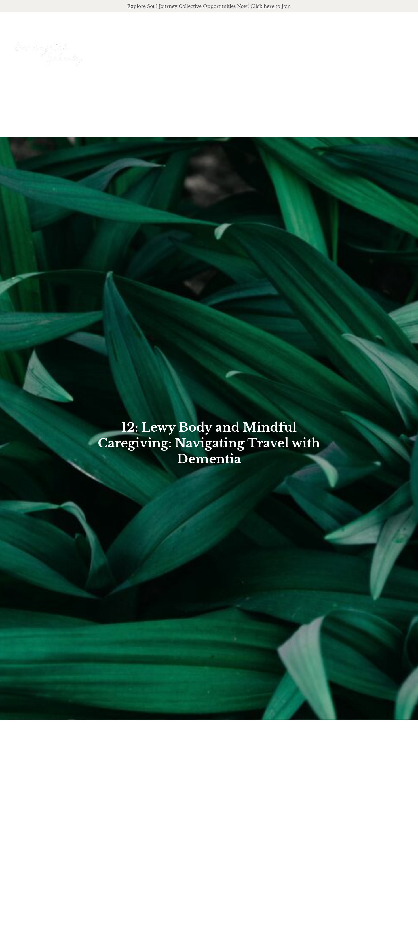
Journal (369, 47)
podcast (334, 47)
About (257, 47)
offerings (294, 47)
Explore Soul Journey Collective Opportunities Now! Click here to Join (209, 6)
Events (399, 47)
